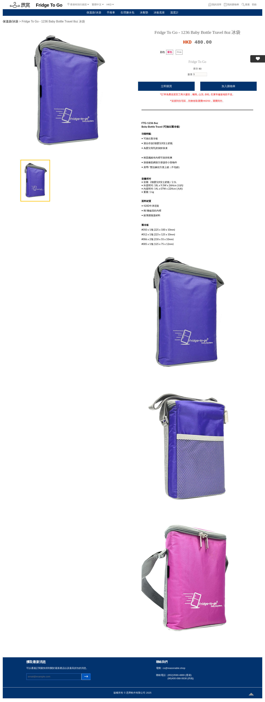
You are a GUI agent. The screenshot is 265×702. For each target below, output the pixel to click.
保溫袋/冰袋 (93, 12)
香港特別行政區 (78, 4)
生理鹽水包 (127, 12)
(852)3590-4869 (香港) (179, 675)
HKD (110, 4)
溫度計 (174, 12)
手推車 (111, 12)
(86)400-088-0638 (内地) (180, 678)
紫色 (169, 52)
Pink (179, 52)
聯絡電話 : (162, 675)
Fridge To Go (197, 62)
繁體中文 (98, 4)
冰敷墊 (144, 12)
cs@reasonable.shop (174, 668)
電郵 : (159, 668)
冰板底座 (159, 12)
